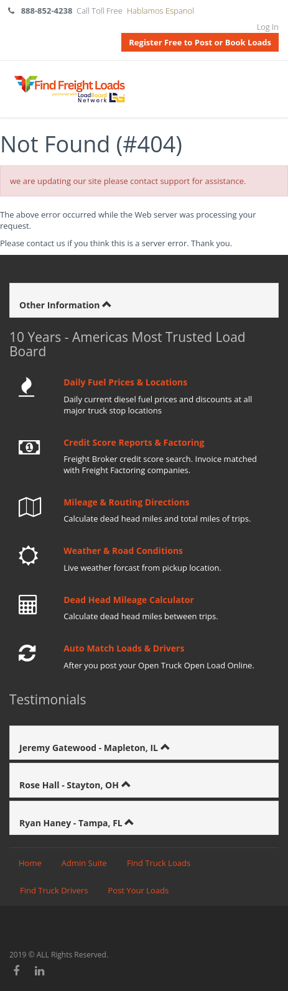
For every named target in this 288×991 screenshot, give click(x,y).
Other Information (60, 305)
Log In (268, 26)
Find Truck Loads (158, 863)
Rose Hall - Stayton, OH (70, 785)
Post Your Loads (138, 890)
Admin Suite (84, 863)
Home (30, 863)
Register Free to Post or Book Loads (200, 42)
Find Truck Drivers (54, 890)
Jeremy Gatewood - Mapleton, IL (89, 748)
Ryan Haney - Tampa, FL (71, 823)
